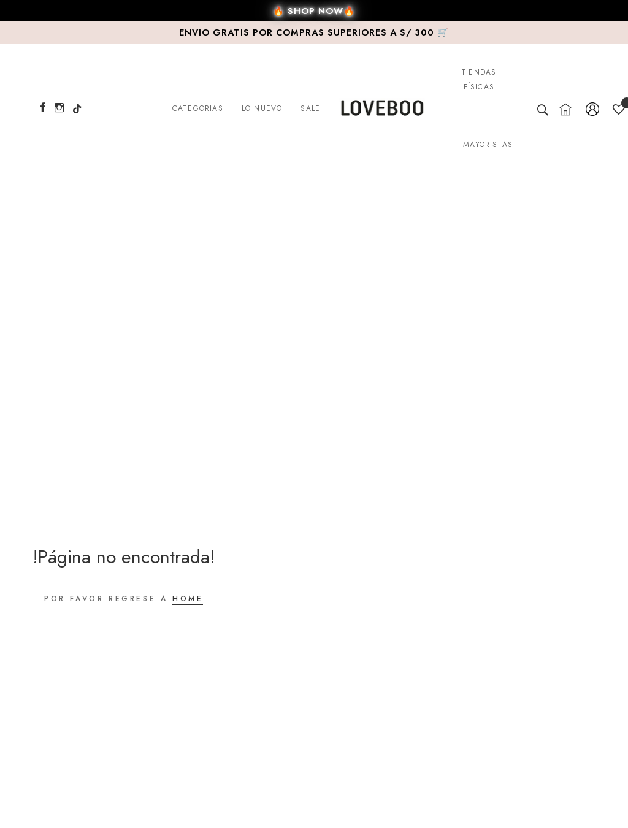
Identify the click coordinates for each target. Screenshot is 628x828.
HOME (187, 598)
